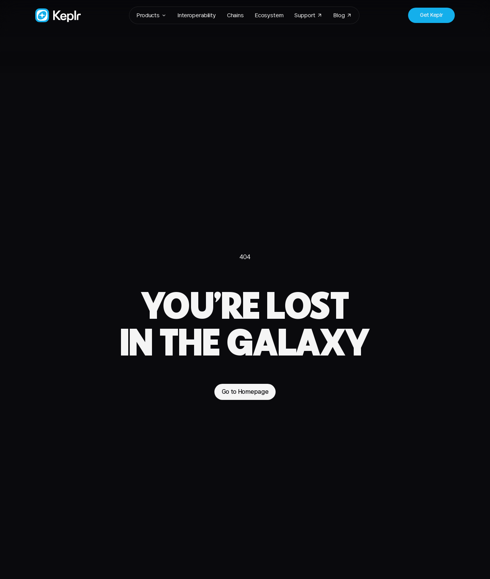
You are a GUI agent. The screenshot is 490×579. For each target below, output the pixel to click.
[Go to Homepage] (58, 15)
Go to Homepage (245, 391)
